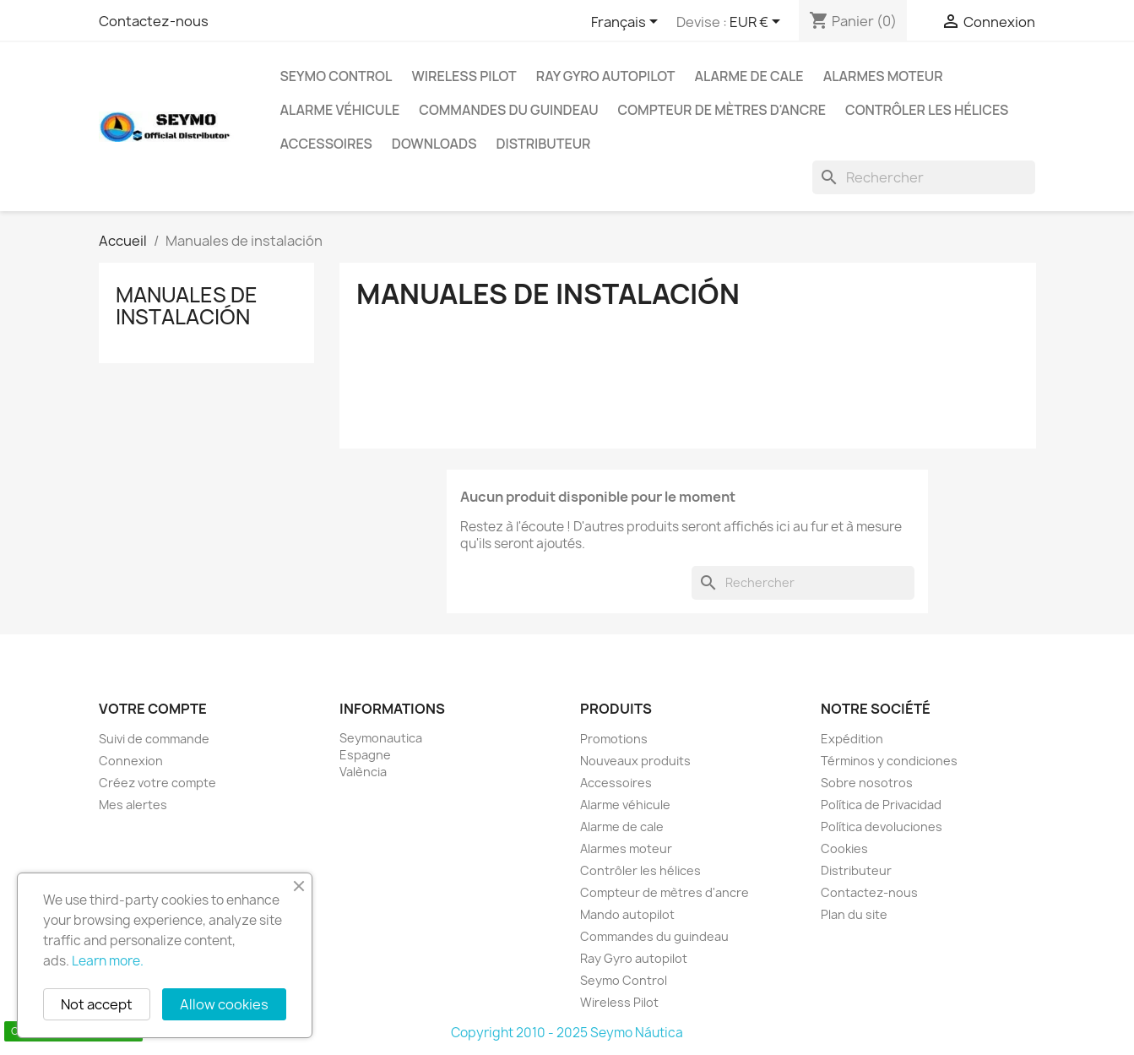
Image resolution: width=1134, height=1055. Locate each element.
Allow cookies (224, 1004)
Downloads (434, 143)
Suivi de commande (154, 739)
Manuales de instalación (187, 305)
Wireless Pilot (463, 76)
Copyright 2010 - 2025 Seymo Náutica (567, 1032)
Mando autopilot (627, 914)
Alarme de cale (749, 76)
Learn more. (108, 961)
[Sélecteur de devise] (758, 23)
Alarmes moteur (883, 76)
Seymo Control (336, 76)
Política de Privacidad (881, 805)
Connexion (131, 761)
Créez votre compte (157, 783)
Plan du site (854, 914)
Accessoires (326, 143)
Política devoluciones (881, 826)
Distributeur (543, 143)
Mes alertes (133, 805)
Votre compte (153, 708)
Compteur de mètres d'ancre (722, 110)
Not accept (97, 1004)
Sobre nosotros (867, 783)
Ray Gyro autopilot (606, 76)
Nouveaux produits (635, 761)
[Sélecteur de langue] (627, 23)
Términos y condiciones (889, 761)
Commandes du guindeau (508, 110)
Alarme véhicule (340, 110)
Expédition (852, 739)
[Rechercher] (923, 177)
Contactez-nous (154, 21)
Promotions (614, 739)
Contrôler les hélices (926, 110)
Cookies (844, 848)
